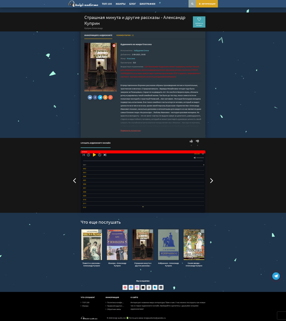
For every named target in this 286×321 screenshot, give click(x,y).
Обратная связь (114, 309)
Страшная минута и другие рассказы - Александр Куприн (142, 264)
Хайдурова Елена (141, 50)
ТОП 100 (107, 3)
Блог (132, 3)
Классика (147, 44)
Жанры (121, 3)
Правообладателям (115, 306)
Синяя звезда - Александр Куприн (194, 264)
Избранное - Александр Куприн (168, 264)
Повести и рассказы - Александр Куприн (91, 264)
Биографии (147, 3)
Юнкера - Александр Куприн (117, 264)
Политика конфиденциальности (121, 302)
